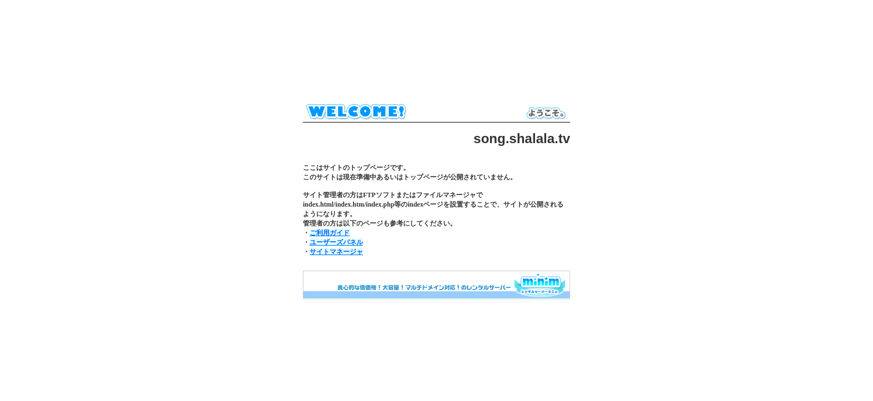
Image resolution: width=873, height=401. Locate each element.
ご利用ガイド (330, 233)
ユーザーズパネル (336, 242)
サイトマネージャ (336, 252)
